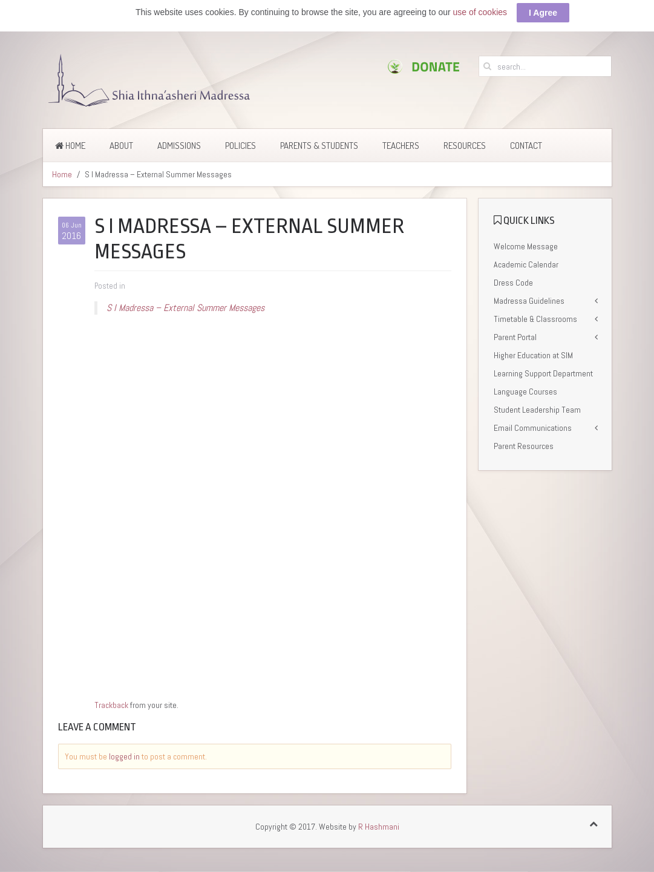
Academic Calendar (526, 264)
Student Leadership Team (537, 409)
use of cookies (480, 12)
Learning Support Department (543, 373)
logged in (124, 756)
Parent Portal (515, 337)
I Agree (543, 13)
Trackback (111, 705)
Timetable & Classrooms (535, 318)
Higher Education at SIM (533, 355)
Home (70, 145)
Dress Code (513, 282)
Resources (464, 145)
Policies (240, 145)
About (121, 145)
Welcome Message (526, 246)
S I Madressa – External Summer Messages (185, 307)
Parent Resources (524, 446)
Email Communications (533, 427)
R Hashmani (378, 826)
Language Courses (525, 391)
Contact (526, 145)
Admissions (179, 145)
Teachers (400, 145)
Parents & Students (319, 145)
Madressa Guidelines (529, 300)
